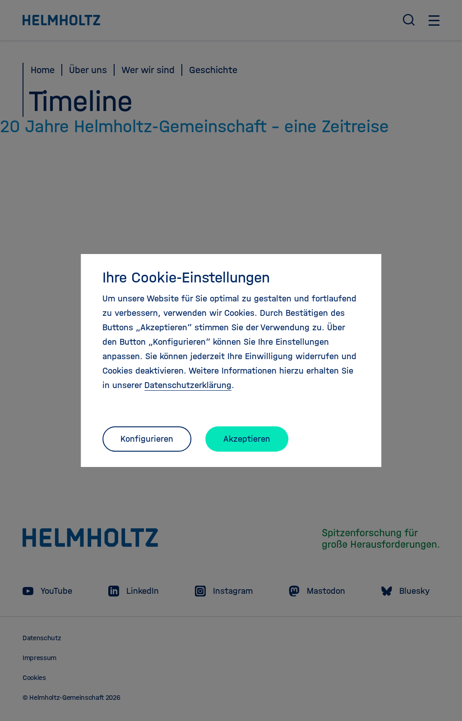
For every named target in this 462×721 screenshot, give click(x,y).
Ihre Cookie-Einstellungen (186, 277)
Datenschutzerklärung (187, 385)
